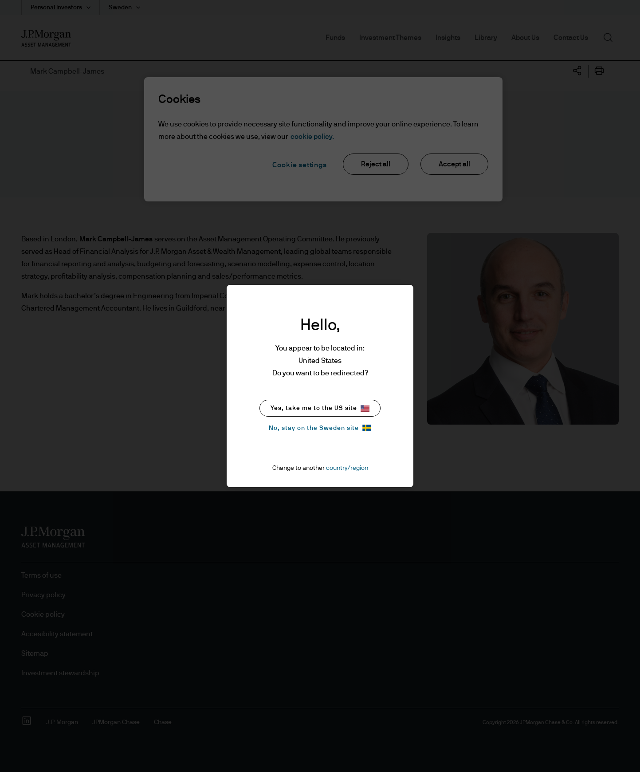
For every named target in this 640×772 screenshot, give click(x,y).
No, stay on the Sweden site (320, 428)
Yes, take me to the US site (320, 408)
